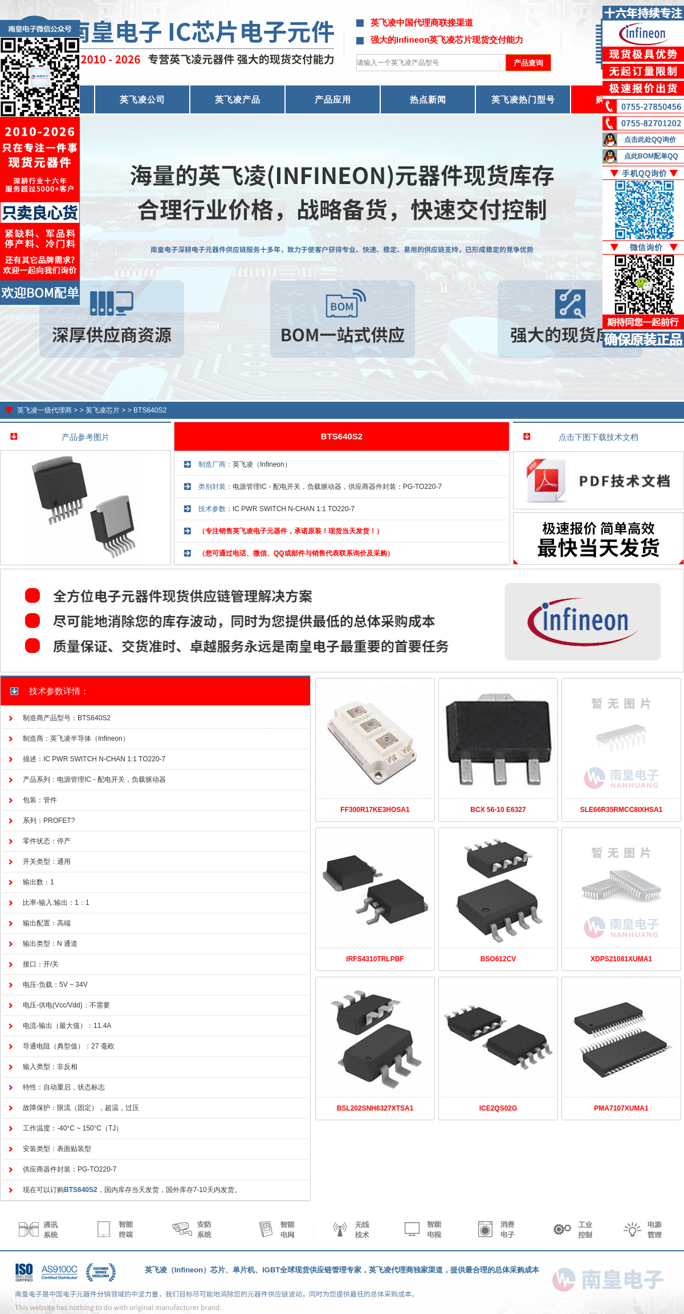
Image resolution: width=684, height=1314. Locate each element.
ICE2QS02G (498, 1108)
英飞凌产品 (237, 99)
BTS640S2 (149, 410)
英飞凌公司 (142, 99)
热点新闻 (428, 99)
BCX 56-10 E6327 (498, 810)
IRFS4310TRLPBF (375, 959)
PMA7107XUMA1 (621, 1108)
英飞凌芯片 (102, 410)
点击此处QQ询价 (650, 140)
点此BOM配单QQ (651, 156)
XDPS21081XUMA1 (621, 959)
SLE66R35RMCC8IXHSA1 (621, 810)
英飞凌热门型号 (523, 99)
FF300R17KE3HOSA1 (374, 810)
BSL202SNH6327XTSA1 (375, 1108)
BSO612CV (498, 959)
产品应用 (333, 99)
